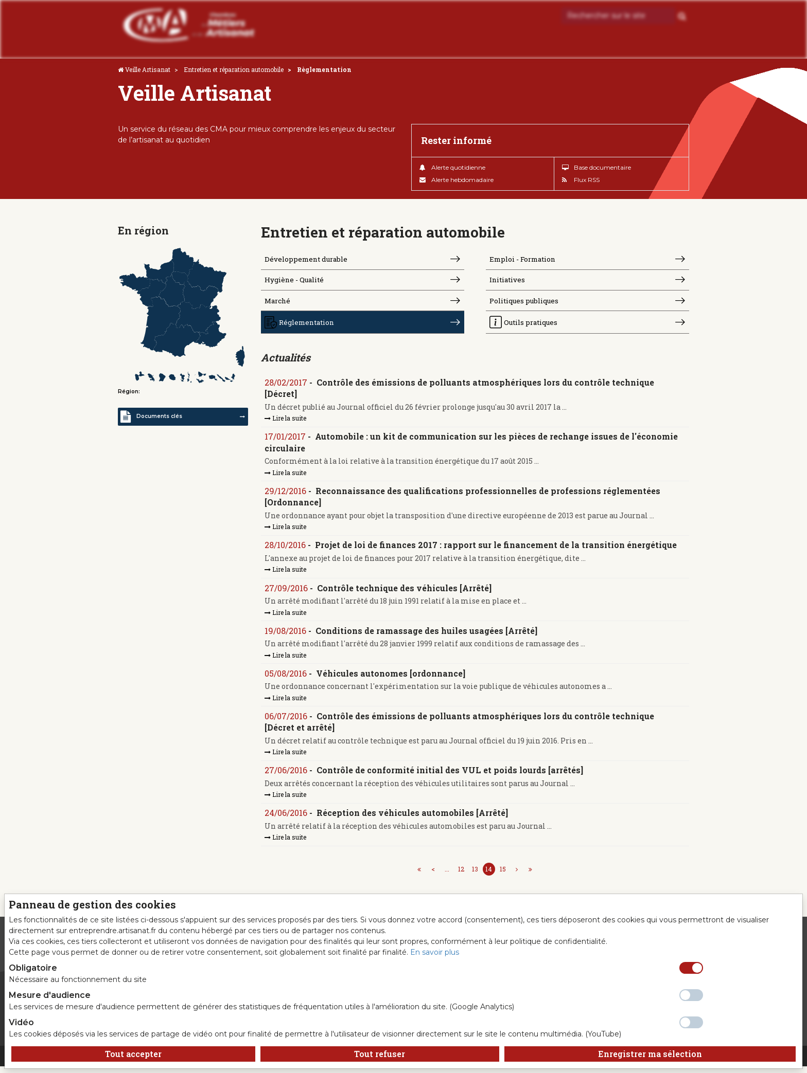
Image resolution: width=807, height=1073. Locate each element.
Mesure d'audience (50, 995)
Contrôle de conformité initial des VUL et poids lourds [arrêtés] (450, 776)
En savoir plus (434, 952)
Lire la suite (286, 421)
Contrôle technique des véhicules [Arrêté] (405, 592)
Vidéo (21, 1022)
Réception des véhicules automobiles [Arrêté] (412, 819)
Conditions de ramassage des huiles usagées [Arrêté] (427, 635)
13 (475, 875)
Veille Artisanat (147, 69)
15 (503, 875)
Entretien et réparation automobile (234, 69)
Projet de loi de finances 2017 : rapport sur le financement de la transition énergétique (496, 549)
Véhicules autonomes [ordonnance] (391, 678)
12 (461, 875)
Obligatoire (33, 968)
